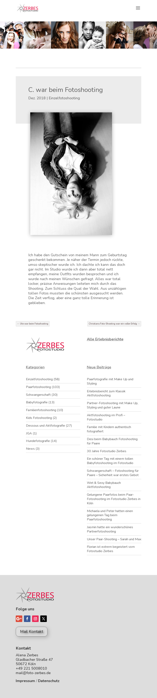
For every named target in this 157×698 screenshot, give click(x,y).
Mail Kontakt (31, 631)
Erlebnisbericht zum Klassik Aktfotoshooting (106, 393)
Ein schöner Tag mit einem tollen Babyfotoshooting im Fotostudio (110, 460)
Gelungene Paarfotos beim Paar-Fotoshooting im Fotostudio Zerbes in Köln (113, 499)
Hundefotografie (38, 441)
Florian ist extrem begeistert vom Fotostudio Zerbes (111, 549)
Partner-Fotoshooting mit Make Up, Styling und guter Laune (112, 405)
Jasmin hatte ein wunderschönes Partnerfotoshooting (110, 529)
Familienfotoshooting (41, 410)
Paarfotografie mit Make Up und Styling (110, 381)
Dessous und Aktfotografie (45, 425)
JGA (29, 433)
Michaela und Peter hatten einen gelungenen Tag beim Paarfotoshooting (110, 515)
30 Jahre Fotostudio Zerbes (106, 451)
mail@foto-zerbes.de (33, 672)
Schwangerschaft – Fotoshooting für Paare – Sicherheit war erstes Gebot (113, 473)
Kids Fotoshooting (39, 418)
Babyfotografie (37, 402)
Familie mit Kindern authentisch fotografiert (109, 429)
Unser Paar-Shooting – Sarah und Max (114, 539)
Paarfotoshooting (38, 387)
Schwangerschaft (38, 395)
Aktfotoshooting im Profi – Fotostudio (106, 417)
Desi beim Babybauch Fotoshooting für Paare (112, 441)
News (30, 448)
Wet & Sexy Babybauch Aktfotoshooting (104, 485)
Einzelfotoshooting (64, 98)
